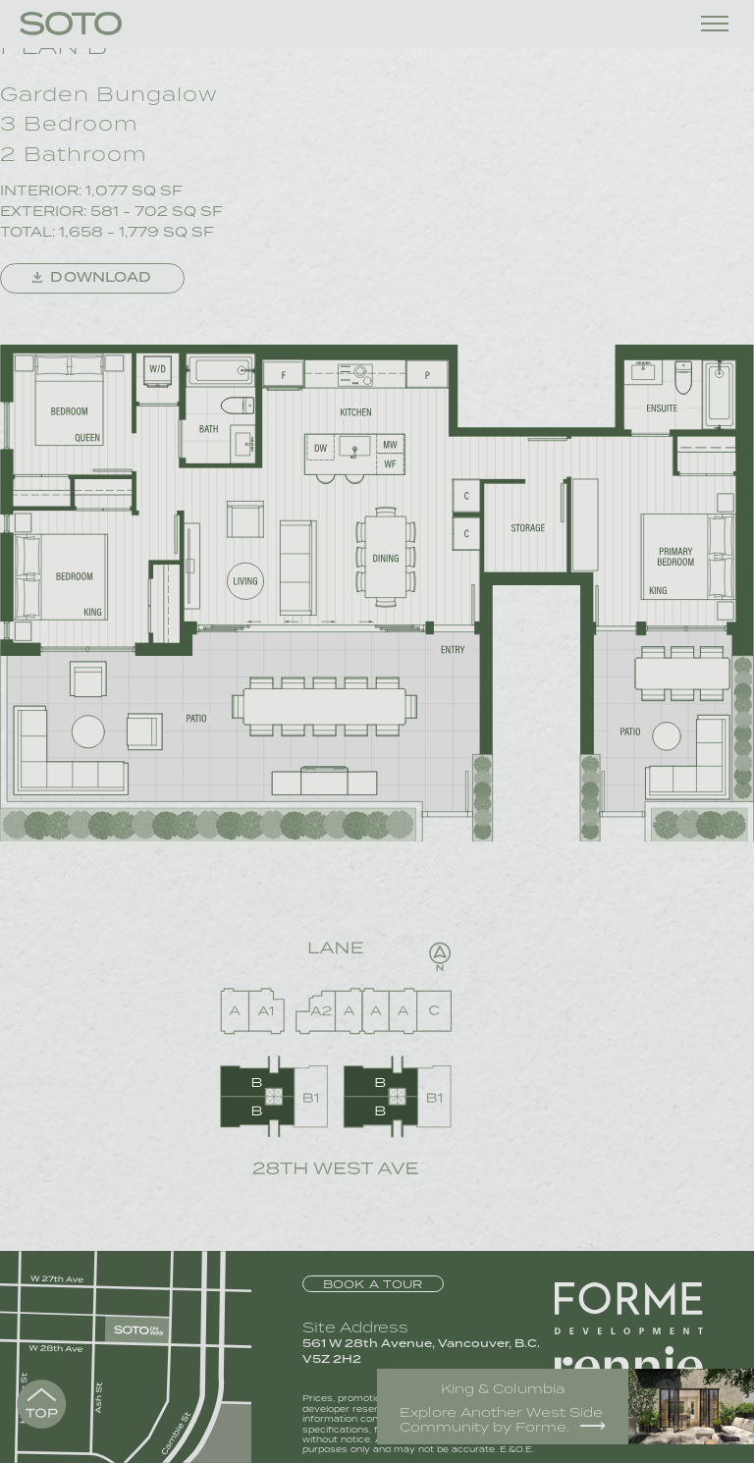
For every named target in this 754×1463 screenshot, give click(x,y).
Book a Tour (373, 1283)
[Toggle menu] (714, 23)
